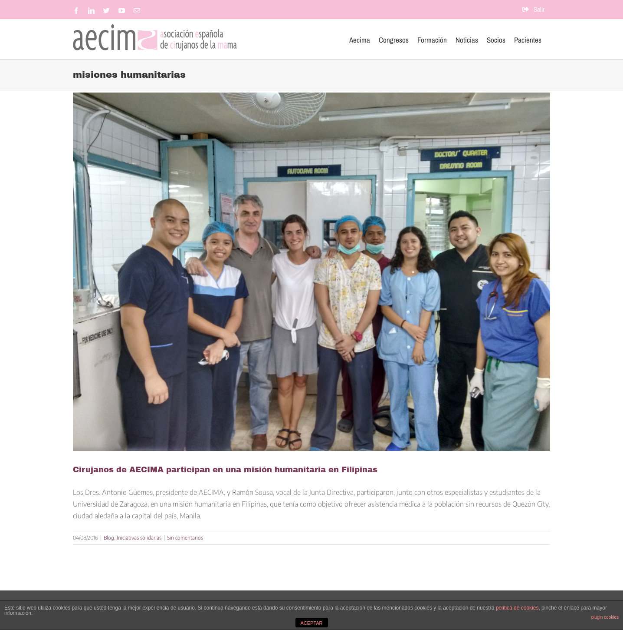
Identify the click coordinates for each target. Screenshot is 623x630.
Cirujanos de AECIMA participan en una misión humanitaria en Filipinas (225, 469)
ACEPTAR (311, 623)
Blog (109, 537)
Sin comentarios (185, 537)
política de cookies (517, 608)
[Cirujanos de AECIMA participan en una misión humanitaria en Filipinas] (311, 272)
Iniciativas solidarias (139, 537)
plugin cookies (605, 617)
